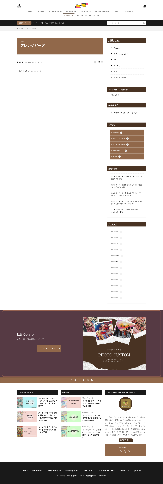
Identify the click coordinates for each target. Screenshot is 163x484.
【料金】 (117, 11)
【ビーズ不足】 (86, 11)
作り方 (51, 23)
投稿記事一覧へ (125, 440)
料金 (46, 23)
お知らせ (117, 132)
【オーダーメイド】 (55, 11)
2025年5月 (116, 244)
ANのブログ (36, 62)
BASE (115, 60)
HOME (21, 28)
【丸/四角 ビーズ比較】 (102, 11)
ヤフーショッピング (120, 54)
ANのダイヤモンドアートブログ (124, 113)
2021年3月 (116, 286)
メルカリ (116, 66)
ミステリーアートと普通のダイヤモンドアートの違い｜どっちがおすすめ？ (126, 194)
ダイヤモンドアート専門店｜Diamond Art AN (88, 476)
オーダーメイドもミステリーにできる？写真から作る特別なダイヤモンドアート (126, 202)
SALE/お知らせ (128, 11)
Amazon (116, 48)
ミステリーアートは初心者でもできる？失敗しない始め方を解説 (126, 186)
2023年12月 (117, 256)
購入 (56, 23)
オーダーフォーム (119, 77)
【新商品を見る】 (71, 11)
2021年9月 (116, 274)
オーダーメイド (37, 23)
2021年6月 (116, 280)
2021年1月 (116, 298)
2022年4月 (116, 262)
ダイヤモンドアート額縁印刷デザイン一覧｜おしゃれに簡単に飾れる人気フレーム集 (47, 416)
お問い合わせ (69, 15)
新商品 (61, 23)
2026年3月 (116, 232)
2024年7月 (116, 250)
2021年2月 (116, 292)
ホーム (30, 11)
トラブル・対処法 (121, 138)
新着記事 (20, 62)
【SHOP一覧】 (40, 11)
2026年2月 (116, 238)
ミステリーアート (121, 144)
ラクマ (115, 71)
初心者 (117, 156)
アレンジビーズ (31, 28)
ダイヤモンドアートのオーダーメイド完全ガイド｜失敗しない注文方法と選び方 (47, 402)
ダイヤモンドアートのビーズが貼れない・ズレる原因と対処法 (126, 211)
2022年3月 (116, 268)
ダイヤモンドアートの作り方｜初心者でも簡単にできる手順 (126, 178)
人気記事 (27, 62)
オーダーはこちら (48, 348)
